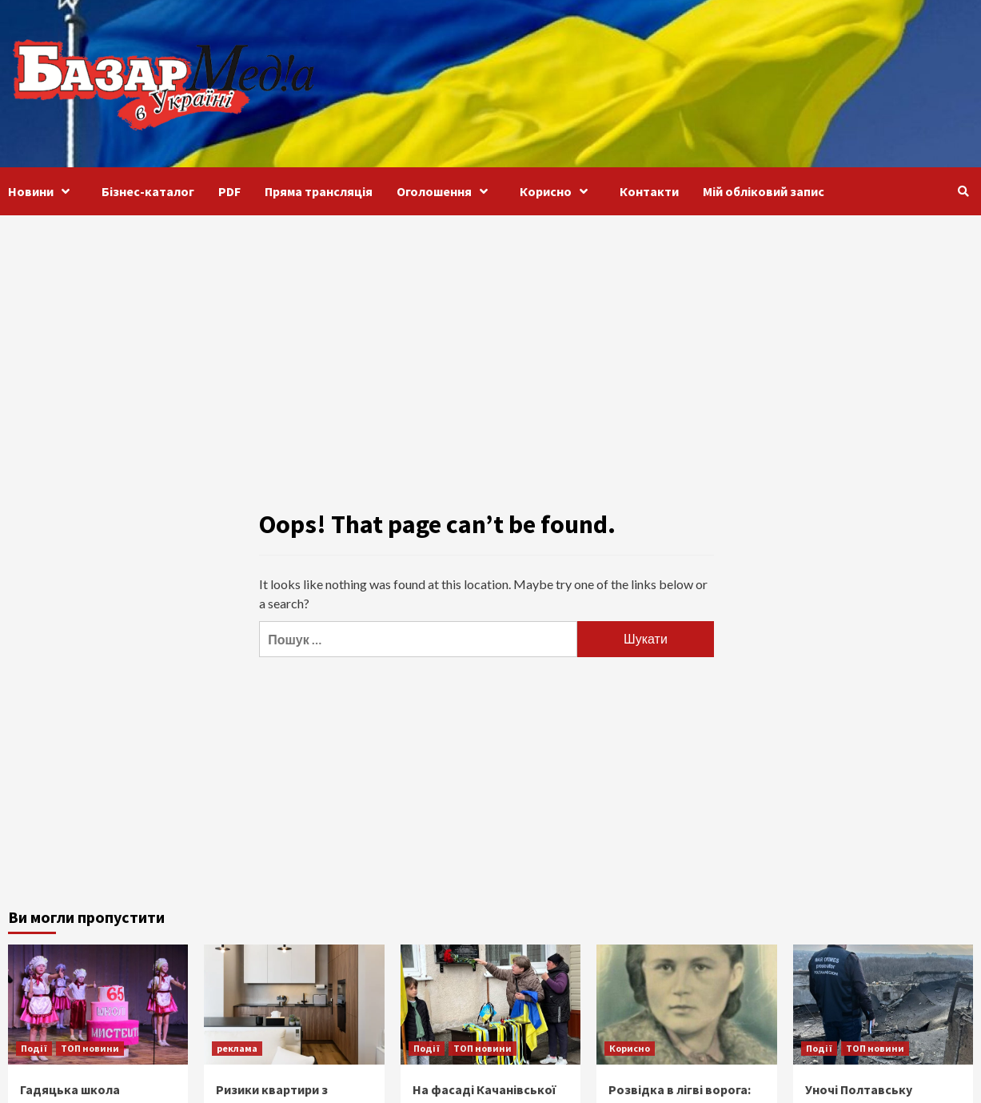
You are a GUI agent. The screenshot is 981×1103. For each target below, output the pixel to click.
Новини (43, 191)
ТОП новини (90, 1048)
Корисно (558, 191)
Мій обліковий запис (763, 191)
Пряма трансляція (319, 191)
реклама (237, 1048)
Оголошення (446, 191)
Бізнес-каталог (148, 191)
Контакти (649, 191)
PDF (229, 191)
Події (34, 1048)
